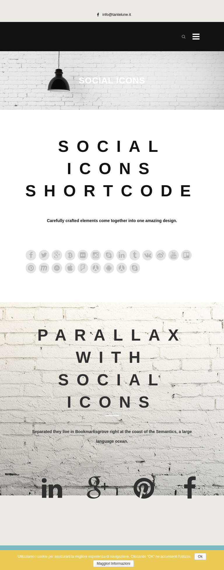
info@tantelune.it (116, 14)
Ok (200, 556)
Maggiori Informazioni (113, 564)
